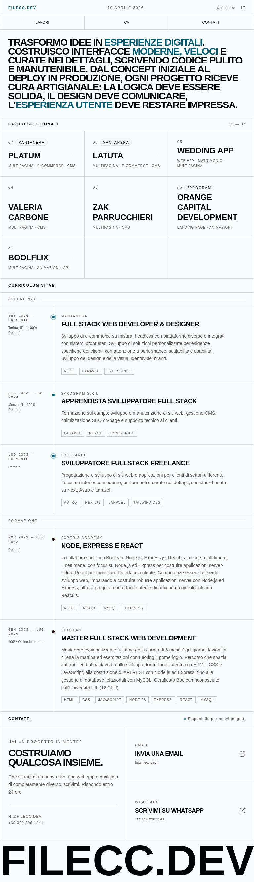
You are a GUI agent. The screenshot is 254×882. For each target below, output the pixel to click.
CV (127, 22)
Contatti (211, 22)
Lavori (42, 22)
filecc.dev (22, 8)
